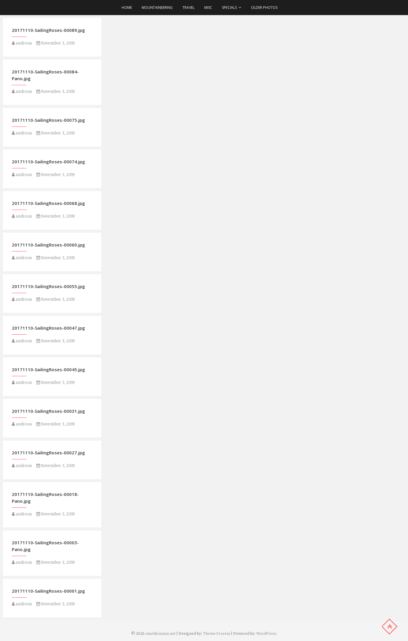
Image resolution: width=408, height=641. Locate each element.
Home (127, 7)
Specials (229, 7)
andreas (22, 43)
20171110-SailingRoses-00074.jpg (48, 162)
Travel (188, 7)
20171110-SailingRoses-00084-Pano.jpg (45, 75)
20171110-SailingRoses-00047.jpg (48, 328)
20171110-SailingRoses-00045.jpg (48, 369)
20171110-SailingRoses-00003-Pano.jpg (45, 546)
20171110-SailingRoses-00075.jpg (48, 120)
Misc (208, 7)
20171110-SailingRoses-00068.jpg (48, 203)
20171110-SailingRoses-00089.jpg (48, 30)
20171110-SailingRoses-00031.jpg (48, 411)
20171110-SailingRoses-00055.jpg (48, 286)
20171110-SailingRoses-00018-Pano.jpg (45, 497)
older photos (264, 7)
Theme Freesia (216, 633)
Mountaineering (157, 7)
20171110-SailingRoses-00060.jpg (48, 245)
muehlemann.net (160, 633)
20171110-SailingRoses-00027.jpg (48, 453)
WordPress (266, 633)
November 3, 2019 (55, 43)
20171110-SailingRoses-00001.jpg (48, 591)
